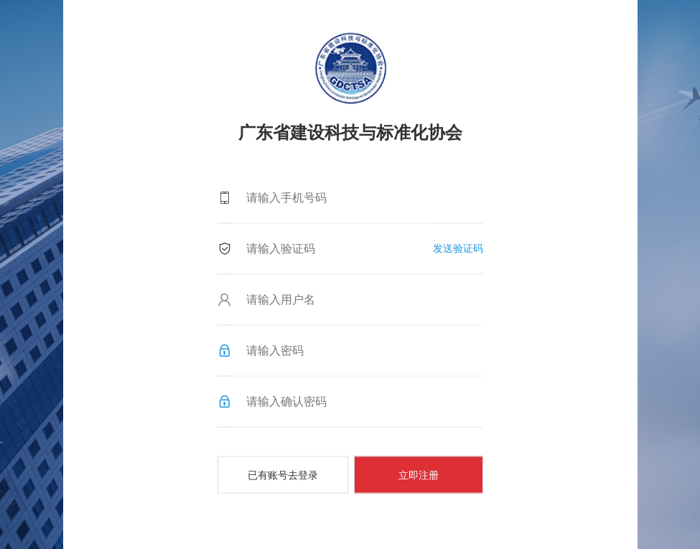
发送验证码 (458, 247)
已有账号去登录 (283, 474)
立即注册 (418, 474)
